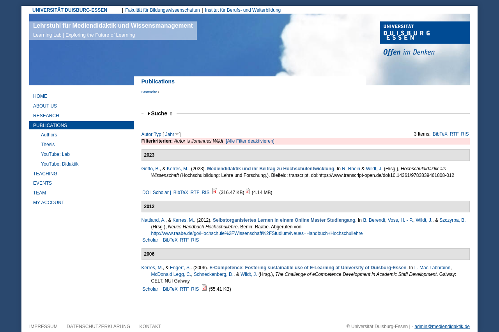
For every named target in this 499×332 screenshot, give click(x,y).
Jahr (169, 134)
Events (42, 183)
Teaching (45, 174)
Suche (161, 114)
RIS (465, 134)
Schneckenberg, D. (214, 274)
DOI (146, 192)
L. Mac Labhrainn (432, 267)
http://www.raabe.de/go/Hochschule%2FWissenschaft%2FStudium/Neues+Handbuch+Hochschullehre (257, 233)
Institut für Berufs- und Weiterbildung (243, 10)
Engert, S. (180, 267)
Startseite (149, 92)
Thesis (48, 144)
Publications (50, 125)
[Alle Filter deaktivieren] (250, 141)
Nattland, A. (154, 220)
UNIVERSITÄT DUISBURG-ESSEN (69, 10)
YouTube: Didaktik (60, 164)
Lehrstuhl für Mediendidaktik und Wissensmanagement (113, 30)
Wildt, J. (374, 168)
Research (46, 115)
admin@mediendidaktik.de (442, 326)
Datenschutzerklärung (98, 326)
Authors (49, 135)
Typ (157, 134)
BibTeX (440, 134)
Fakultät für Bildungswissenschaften (162, 10)
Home (40, 96)
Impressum (43, 326)
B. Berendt (374, 220)
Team (39, 193)
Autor (147, 134)
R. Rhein (351, 168)
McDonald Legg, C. (171, 274)
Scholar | (162, 192)
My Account (48, 202)
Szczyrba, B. (452, 220)
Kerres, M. (177, 168)
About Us (45, 106)
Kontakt (150, 326)
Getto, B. (151, 168)
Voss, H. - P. (400, 220)
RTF (454, 134)
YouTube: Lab (55, 154)
